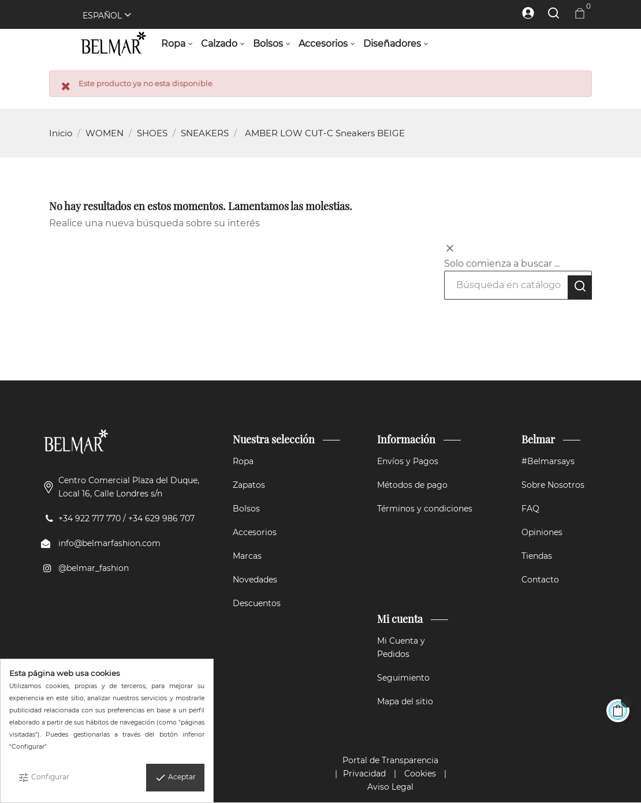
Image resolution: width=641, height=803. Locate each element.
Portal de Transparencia (390, 760)
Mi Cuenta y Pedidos (401, 647)
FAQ (530, 508)
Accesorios (255, 532)
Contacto (540, 579)
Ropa (243, 461)
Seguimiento (403, 678)
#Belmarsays (548, 461)
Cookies (420, 773)
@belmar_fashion (93, 568)
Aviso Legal (390, 787)
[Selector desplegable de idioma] (101, 15)
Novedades (255, 579)
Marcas (247, 556)
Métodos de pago (412, 485)
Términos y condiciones (424, 508)
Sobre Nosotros (552, 485)
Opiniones (541, 532)
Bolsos (246, 508)
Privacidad (364, 773)
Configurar (43, 777)
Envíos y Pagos (407, 461)
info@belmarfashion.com (109, 543)
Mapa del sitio (405, 701)
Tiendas (536, 556)
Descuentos (257, 603)
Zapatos (249, 485)
